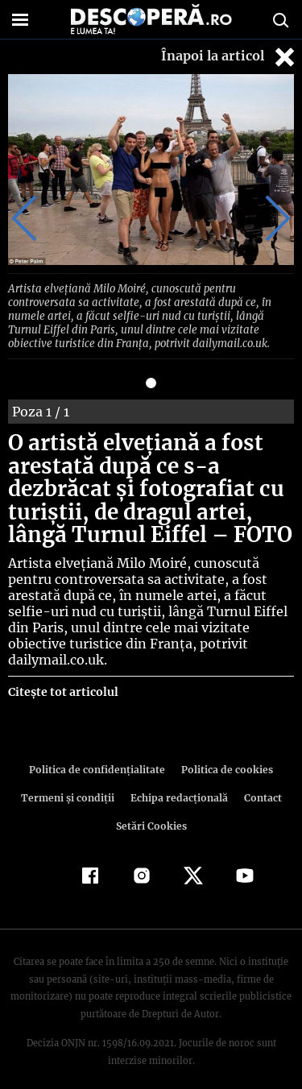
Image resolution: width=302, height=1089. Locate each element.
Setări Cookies (151, 809)
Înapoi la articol (229, 57)
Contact (260, 781)
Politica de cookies (224, 753)
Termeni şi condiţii (69, 781)
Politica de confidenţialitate (100, 753)
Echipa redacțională (177, 781)
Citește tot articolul (62, 675)
